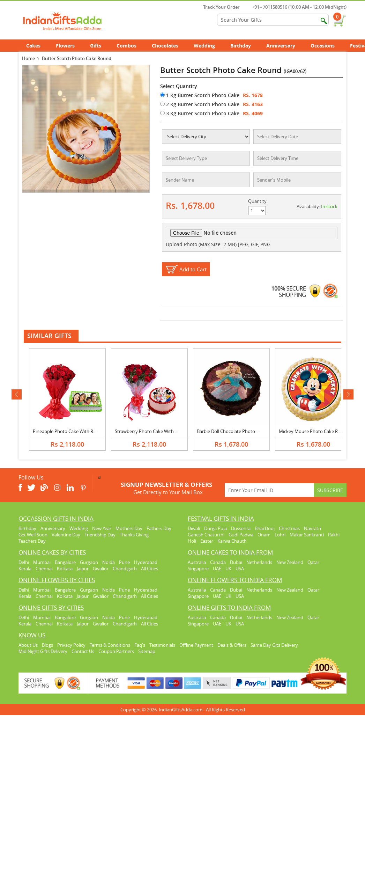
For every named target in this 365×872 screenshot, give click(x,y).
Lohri (280, 535)
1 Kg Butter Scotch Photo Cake (199, 95)
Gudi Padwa (241, 535)
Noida (108, 562)
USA (240, 568)
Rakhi (334, 535)
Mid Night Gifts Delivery (42, 651)
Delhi (23, 562)
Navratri (312, 528)
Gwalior (101, 568)
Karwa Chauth (232, 541)
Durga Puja (215, 528)
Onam (264, 535)
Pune (124, 562)
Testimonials (162, 645)
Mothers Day (129, 528)
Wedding (208, 45)
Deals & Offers (231, 645)
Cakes (37, 45)
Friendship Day (100, 535)
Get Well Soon (32, 535)
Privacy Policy (71, 645)
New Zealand (289, 562)
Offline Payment (196, 645)
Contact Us (83, 651)
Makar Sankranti (307, 535)
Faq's (139, 645)
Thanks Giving (134, 535)
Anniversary (284, 45)
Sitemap (146, 651)
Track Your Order (218, 7)
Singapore (198, 568)
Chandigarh (125, 568)
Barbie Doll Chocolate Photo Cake (231, 431)
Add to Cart (193, 269)
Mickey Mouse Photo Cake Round (314, 431)
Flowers (69, 45)
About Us (28, 645)
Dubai (236, 562)
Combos (126, 45)
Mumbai (42, 562)
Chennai (44, 568)
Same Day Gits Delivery (274, 645)
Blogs (47, 645)
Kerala (24, 568)
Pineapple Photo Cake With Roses (68, 431)
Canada (218, 562)
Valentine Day (66, 535)
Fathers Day (159, 528)
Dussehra (241, 528)
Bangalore (65, 562)
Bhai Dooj (265, 528)
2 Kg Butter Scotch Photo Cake (199, 104)
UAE (217, 568)
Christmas (289, 528)
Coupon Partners (116, 651)
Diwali (194, 528)
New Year (101, 528)
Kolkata (65, 568)
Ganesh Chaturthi (206, 535)
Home (28, 58)
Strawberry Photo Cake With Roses (151, 431)
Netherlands (259, 562)
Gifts (99, 45)
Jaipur (83, 568)
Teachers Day (32, 541)
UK (228, 568)
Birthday (244, 45)
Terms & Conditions (110, 645)
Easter (206, 541)
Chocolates (165, 45)
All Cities (149, 568)
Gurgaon (89, 562)
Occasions (326, 45)
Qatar (313, 562)
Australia (197, 562)
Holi (192, 541)
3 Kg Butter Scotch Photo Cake (199, 113)
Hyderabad (145, 562)
